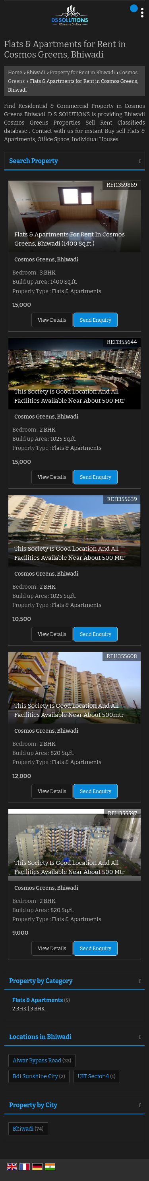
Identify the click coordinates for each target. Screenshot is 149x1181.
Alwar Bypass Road (37, 1060)
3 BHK (37, 1009)
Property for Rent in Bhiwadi (82, 72)
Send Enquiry (95, 320)
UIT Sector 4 (93, 1076)
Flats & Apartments (37, 1000)
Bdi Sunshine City (35, 1076)
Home (15, 72)
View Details (52, 320)
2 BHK (19, 1009)
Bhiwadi (36, 72)
